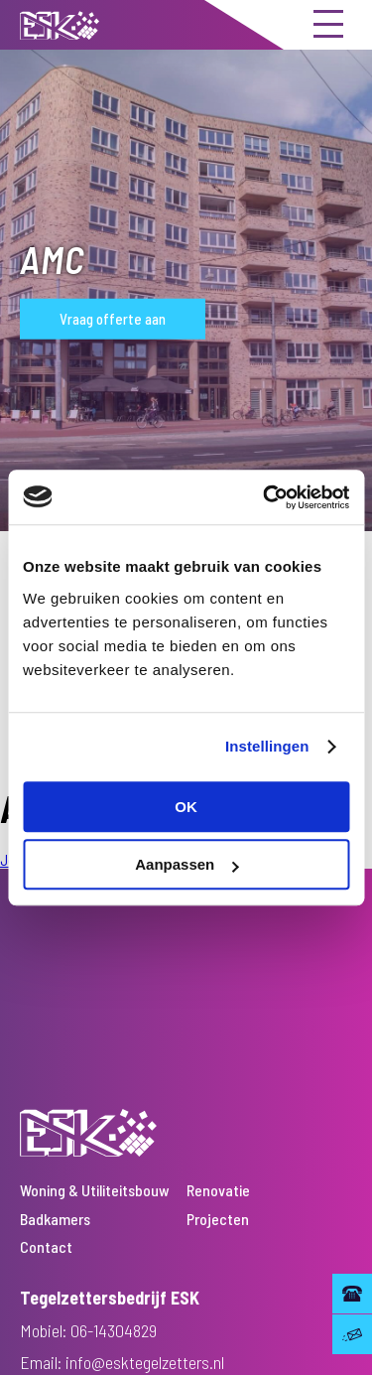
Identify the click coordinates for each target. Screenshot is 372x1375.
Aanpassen (186, 864)
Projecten (217, 1218)
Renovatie (218, 1189)
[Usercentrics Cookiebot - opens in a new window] (265, 497)
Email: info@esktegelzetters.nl (122, 1362)
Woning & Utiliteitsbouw (95, 1189)
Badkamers (55, 1218)
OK (186, 806)
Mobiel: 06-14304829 (88, 1330)
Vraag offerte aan (113, 319)
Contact (46, 1246)
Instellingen (267, 746)
